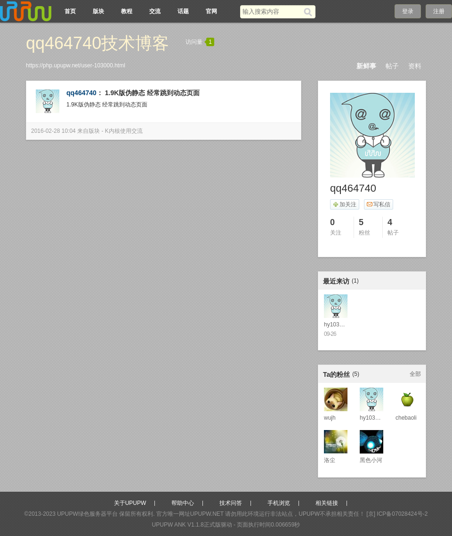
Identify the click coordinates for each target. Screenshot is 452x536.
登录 (407, 11)
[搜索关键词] (271, 11)
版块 (98, 11)
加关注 (344, 204)
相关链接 (326, 503)
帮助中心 (182, 503)
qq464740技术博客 (97, 43)
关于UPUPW (130, 503)
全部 (415, 374)
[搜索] (309, 11)
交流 (155, 11)
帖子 (392, 66)
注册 (438, 11)
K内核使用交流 (124, 131)
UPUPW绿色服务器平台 (87, 514)
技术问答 (230, 503)
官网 (211, 11)
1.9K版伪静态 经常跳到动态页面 (152, 93)
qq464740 (81, 93)
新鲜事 (366, 66)
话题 (183, 11)
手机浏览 (278, 503)
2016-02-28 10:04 (53, 131)
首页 (70, 11)
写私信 (378, 204)
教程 (126, 11)
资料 (414, 66)
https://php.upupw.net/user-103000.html (75, 65)
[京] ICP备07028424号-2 (397, 514)
